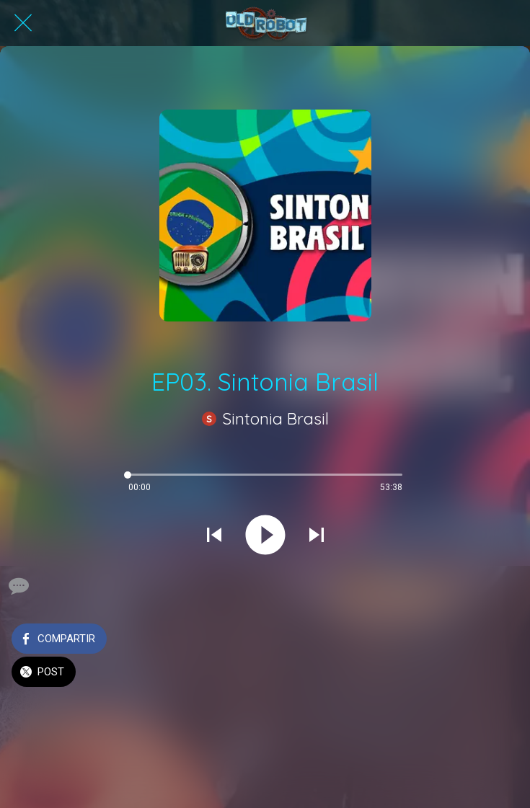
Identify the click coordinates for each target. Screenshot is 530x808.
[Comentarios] (17, 586)
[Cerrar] (23, 23)
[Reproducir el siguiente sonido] (316, 536)
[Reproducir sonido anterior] (214, 536)
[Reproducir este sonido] (265, 536)
